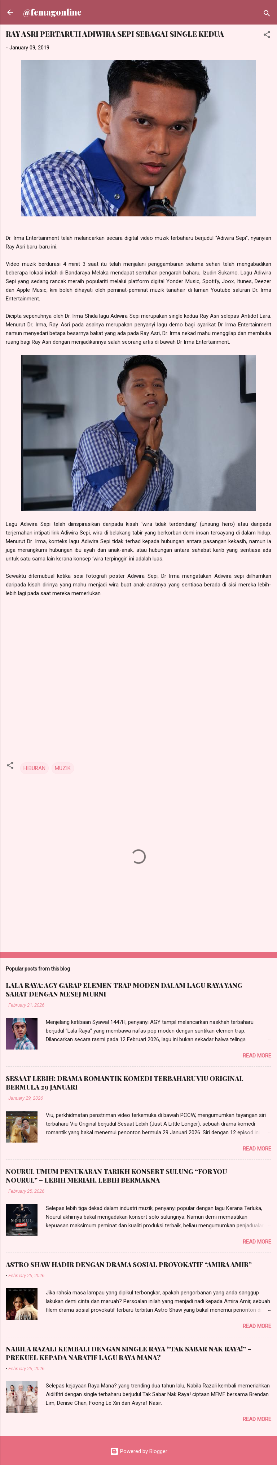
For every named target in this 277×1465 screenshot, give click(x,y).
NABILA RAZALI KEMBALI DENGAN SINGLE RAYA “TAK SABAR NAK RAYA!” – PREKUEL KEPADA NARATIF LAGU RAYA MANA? (128, 1353)
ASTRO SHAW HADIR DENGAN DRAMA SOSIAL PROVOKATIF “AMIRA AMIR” (129, 1264)
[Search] (267, 15)
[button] (267, 35)
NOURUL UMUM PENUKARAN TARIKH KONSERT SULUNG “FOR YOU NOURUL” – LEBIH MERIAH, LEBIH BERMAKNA (116, 1175)
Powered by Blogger (138, 1451)
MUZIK (63, 768)
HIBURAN (34, 768)
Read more (257, 1055)
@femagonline (52, 12)
